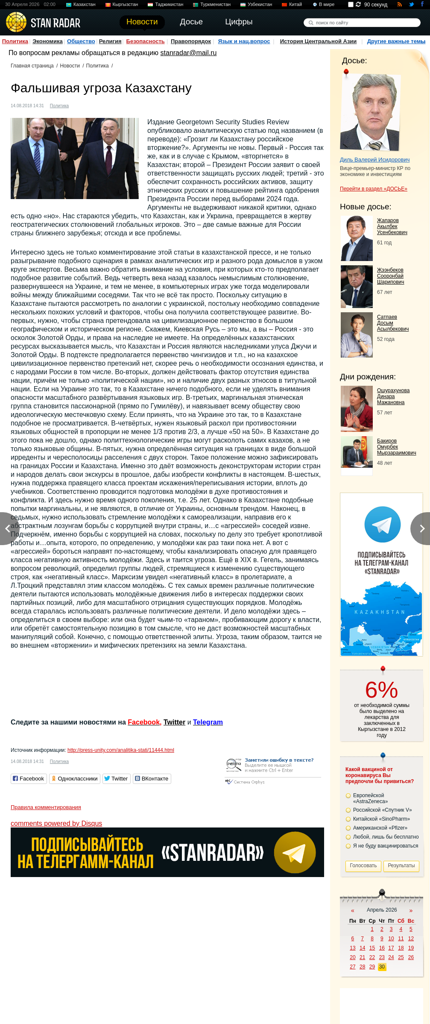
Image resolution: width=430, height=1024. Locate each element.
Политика (15, 41)
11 (401, 939)
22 (372, 957)
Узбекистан (260, 4)
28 (362, 967)
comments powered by (56, 823)
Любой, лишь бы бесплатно (386, 837)
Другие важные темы (396, 41)
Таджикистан (169, 4)
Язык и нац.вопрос (244, 41)
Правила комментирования (46, 807)
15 (372, 948)
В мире (326, 4)
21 (362, 957)
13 (352, 948)
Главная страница (32, 66)
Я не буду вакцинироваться (385, 846)
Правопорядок (191, 41)
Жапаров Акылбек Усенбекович (392, 226)
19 (411, 948)
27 (352, 967)
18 (401, 948)
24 (391, 957)
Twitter (174, 722)
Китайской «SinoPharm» (381, 819)
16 (382, 948)
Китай (295, 4)
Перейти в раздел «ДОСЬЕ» (373, 189)
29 (372, 967)
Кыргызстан (125, 4)
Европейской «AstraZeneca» (370, 798)
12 (411, 939)
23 (382, 957)
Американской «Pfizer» (380, 828)
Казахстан (84, 4)
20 (352, 957)
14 (362, 948)
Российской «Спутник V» (382, 810)
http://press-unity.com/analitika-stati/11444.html (120, 750)
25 (401, 957)
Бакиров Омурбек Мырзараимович (396, 447)
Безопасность (145, 41)
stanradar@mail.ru (189, 52)
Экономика (47, 41)
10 (391, 939)
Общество (81, 41)
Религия (110, 41)
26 (411, 957)
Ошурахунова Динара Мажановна (393, 396)
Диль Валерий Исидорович (375, 159)
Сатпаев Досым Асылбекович (393, 323)
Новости (69, 66)
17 (391, 948)
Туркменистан (215, 4)
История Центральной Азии (318, 41)
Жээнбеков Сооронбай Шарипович (390, 276)
